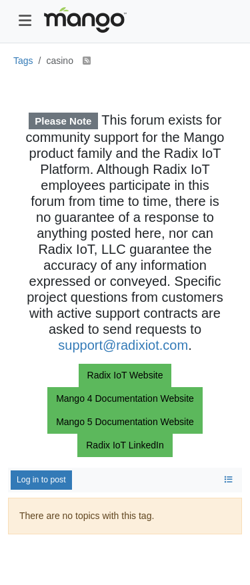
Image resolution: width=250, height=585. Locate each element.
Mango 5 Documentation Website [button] (125, 421)
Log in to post (41, 479)
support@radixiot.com (123, 345)
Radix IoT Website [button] (125, 375)
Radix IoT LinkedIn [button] (124, 445)
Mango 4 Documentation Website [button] (125, 398)
